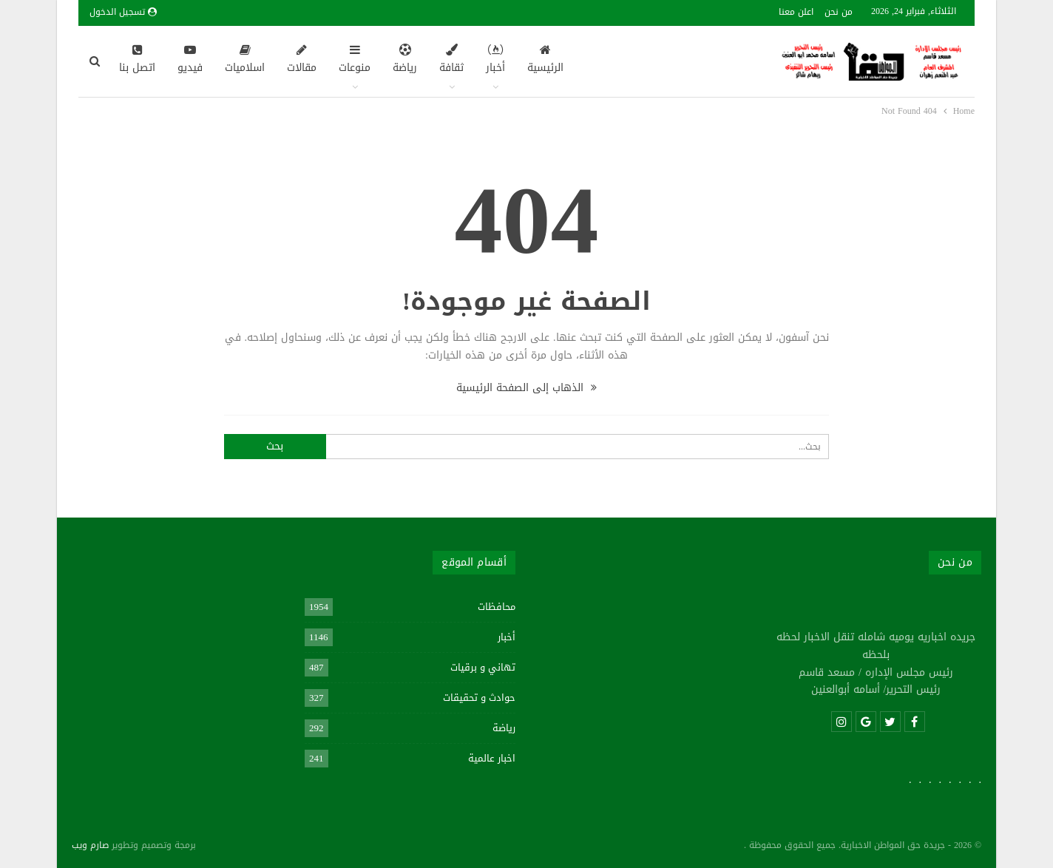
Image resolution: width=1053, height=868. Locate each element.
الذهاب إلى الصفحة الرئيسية (526, 388)
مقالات (302, 61)
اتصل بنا (137, 61)
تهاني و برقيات (482, 667)
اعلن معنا (796, 12)
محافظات (496, 606)
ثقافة (451, 61)
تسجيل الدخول (123, 12)
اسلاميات (245, 61)
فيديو (190, 61)
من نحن (839, 12)
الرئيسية (545, 61)
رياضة (405, 61)
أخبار (495, 61)
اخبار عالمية (491, 758)
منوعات (355, 61)
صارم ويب (90, 845)
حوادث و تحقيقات (479, 697)
